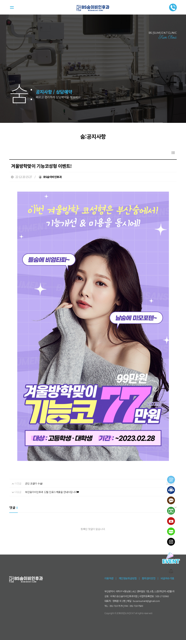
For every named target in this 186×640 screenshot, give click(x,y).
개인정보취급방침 (128, 578)
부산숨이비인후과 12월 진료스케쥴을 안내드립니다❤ (52, 492)
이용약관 (109, 578)
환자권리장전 (148, 578)
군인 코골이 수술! (34, 483)
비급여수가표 (167, 578)
